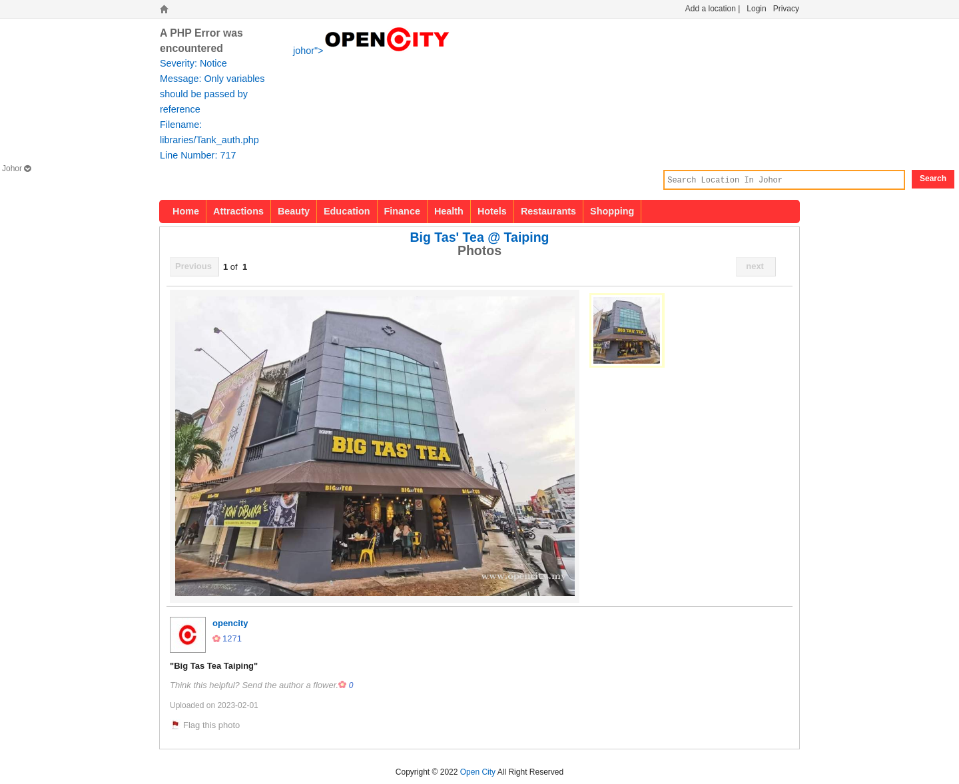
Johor (16, 168)
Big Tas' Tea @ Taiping (479, 237)
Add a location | (713, 8)
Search (933, 178)
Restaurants (548, 211)
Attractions (238, 211)
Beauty (294, 211)
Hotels (492, 211)
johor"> (372, 49)
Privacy (786, 8)
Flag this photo (211, 725)
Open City (477, 772)
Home (185, 211)
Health (449, 211)
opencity (230, 623)
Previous (193, 266)
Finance (402, 211)
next (755, 266)
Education (347, 211)
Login (756, 8)
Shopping (612, 211)
